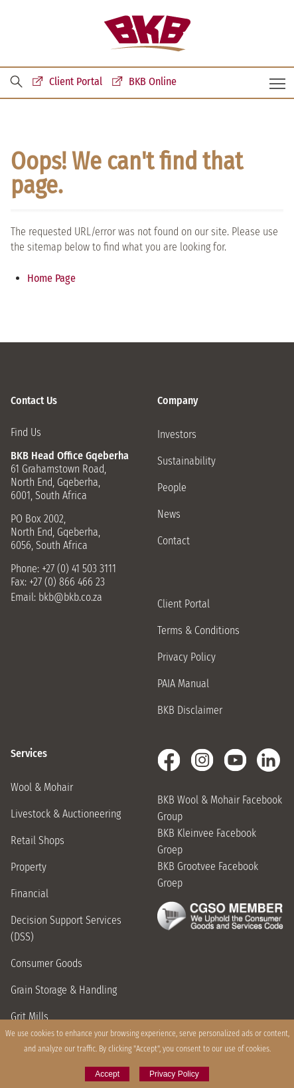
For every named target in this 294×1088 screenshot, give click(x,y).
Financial (29, 893)
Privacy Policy (186, 657)
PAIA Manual (183, 683)
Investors (176, 434)
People (171, 487)
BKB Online (153, 81)
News (169, 514)
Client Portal (75, 81)
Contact (173, 540)
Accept (107, 1074)
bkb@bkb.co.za (70, 597)
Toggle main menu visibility (278, 78)
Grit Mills (29, 1016)
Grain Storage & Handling (64, 990)
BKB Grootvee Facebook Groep (207, 874)
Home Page (51, 278)
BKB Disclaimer (189, 710)
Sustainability (186, 461)
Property (28, 867)
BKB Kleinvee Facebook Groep (206, 841)
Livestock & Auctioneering (66, 814)
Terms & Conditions (198, 630)
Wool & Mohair (42, 787)
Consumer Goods (46, 963)
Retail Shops (37, 840)
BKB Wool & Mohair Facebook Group (219, 808)
